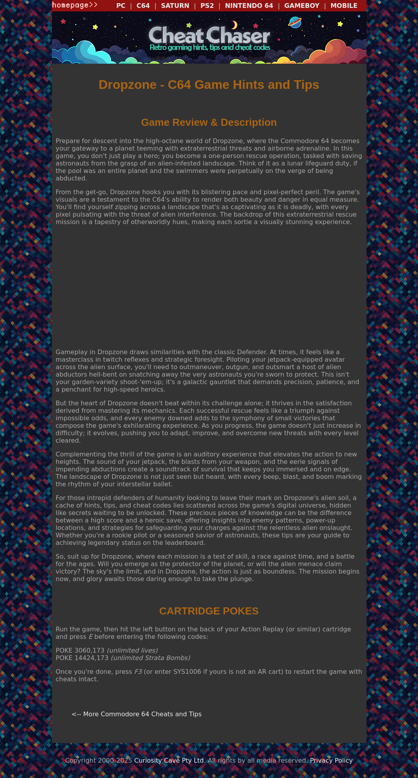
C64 (143, 5)
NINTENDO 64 (249, 5)
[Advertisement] (209, 287)
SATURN (175, 5)
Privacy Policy (331, 760)
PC (120, 5)
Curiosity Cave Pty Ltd (169, 760)
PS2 (207, 5)
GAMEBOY (301, 5)
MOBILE (343, 5)
